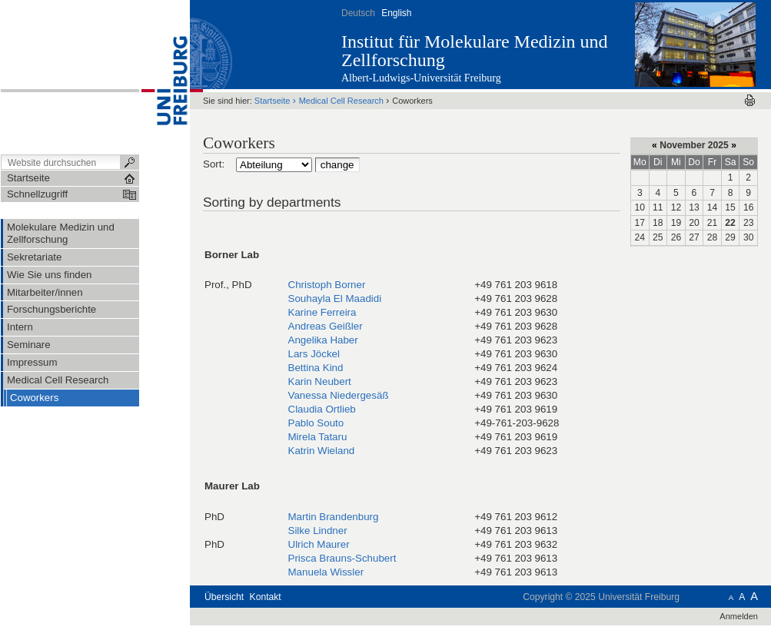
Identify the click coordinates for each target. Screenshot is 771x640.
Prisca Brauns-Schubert (342, 558)
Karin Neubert (319, 381)
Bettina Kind (316, 367)
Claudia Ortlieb (322, 409)
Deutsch (358, 13)
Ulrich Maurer (319, 544)
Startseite (272, 100)
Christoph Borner (327, 284)
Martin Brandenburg (333, 516)
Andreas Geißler (325, 326)
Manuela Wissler (326, 572)
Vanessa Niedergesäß (338, 395)
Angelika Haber (323, 340)
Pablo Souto (316, 423)
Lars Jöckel (314, 354)
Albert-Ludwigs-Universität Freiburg (421, 78)
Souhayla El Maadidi (335, 298)
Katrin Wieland (321, 450)
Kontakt (265, 597)
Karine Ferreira (322, 312)
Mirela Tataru (317, 437)
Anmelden (738, 616)
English (396, 13)
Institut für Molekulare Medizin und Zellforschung (474, 51)
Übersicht (224, 597)
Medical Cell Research (341, 100)
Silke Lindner (317, 530)
